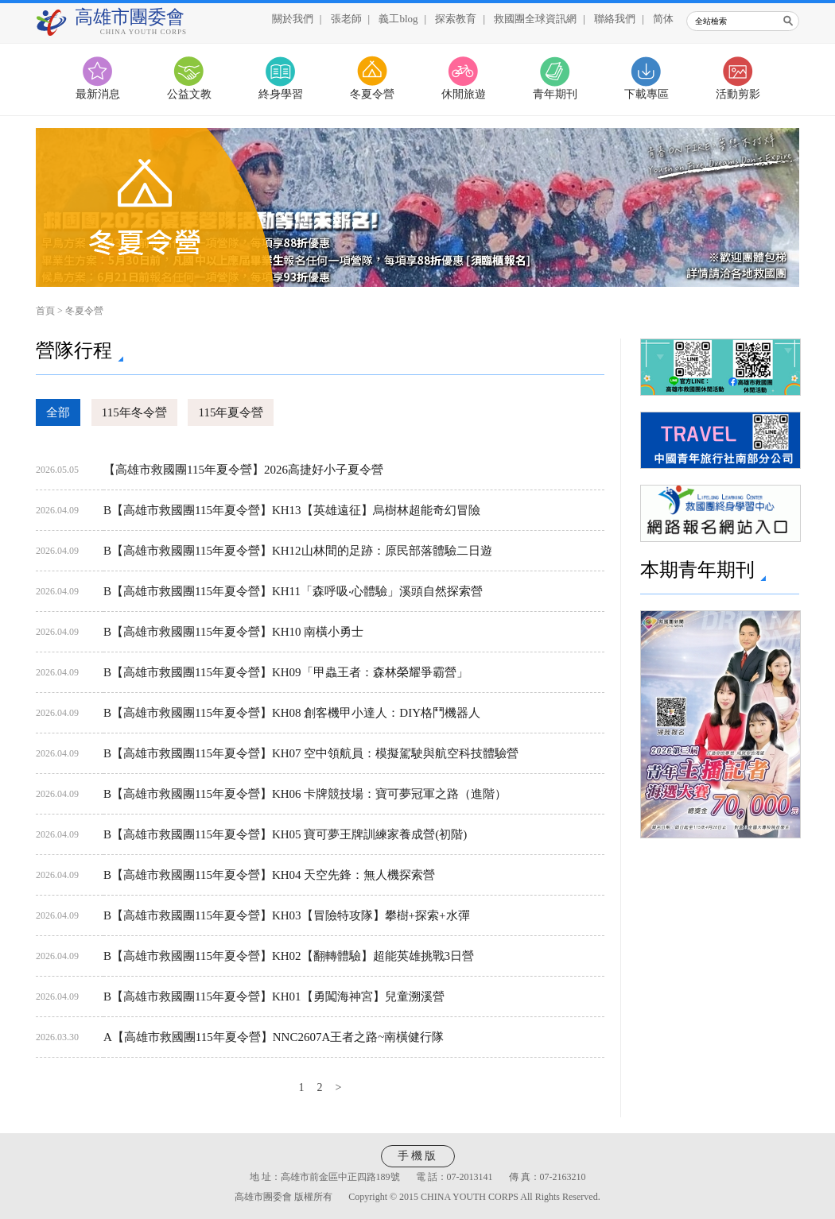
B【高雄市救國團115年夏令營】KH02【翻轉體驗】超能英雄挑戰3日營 (288, 956)
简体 (663, 19)
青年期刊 (555, 94)
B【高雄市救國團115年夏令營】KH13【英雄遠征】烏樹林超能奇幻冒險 (291, 510)
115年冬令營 (134, 412)
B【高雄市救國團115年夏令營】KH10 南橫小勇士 (233, 631)
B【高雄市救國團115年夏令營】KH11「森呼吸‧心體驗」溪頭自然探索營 (293, 591)
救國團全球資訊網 (535, 19)
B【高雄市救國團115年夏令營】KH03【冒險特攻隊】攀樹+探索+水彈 (286, 915)
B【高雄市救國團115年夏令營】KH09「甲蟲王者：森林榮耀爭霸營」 (285, 672)
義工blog (398, 19)
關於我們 (292, 19)
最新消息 (98, 94)
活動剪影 (738, 94)
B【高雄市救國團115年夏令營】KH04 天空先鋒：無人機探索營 (269, 875)
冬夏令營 (372, 94)
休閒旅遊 (463, 94)
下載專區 (646, 94)
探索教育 (455, 19)
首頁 (45, 310)
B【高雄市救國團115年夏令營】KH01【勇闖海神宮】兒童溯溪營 (274, 996)
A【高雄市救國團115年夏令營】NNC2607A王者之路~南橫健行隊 (273, 1037)
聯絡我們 (614, 19)
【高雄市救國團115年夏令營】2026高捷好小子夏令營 (243, 469)
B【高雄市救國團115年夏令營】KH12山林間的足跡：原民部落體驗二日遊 (297, 550)
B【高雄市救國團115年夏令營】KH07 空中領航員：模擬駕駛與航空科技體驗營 (310, 753)
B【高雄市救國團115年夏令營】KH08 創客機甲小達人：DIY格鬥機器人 (291, 712)
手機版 (418, 1156)
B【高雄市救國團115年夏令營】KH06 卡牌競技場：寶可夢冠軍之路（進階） (305, 794)
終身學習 (280, 94)
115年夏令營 (230, 412)
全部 (58, 412)
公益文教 (189, 94)
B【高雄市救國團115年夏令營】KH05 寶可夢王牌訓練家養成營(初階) (285, 834)
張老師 (346, 19)
